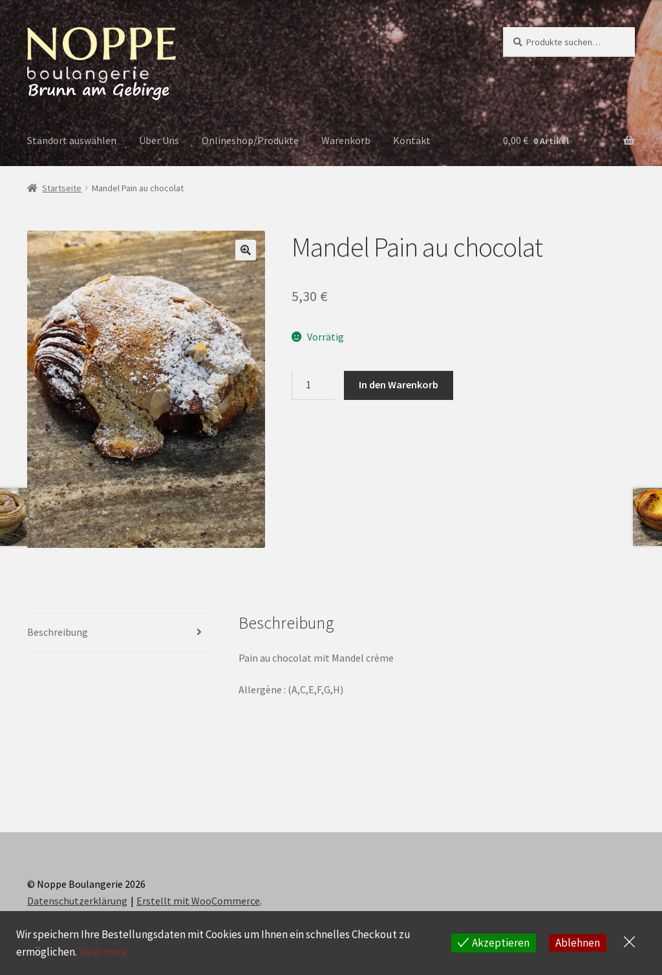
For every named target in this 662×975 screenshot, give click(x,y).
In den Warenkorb (398, 384)
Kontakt (412, 140)
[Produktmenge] (314, 386)
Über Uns (159, 140)
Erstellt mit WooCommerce (198, 900)
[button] (245, 250)
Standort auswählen (71, 140)
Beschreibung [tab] (57, 631)
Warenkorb (345, 140)
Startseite (61, 188)
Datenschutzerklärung (77, 900)
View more (103, 952)
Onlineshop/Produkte (250, 140)
